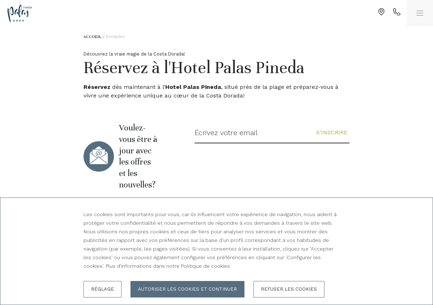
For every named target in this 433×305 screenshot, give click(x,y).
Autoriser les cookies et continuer (187, 289)
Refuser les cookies (289, 289)
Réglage (102, 289)
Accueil (93, 36)
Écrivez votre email (226, 132)
